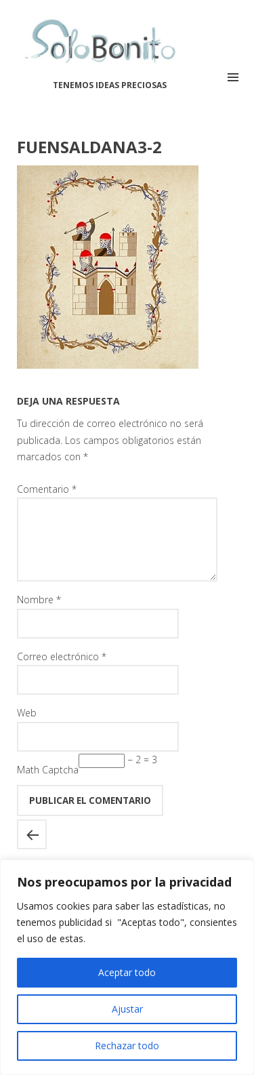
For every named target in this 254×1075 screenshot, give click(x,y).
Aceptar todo (127, 972)
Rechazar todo (127, 1045)
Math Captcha (48, 785)
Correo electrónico (61, 672)
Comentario (47, 489)
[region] (127, 967)
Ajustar (127, 1008)
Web (27, 729)
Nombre (39, 615)
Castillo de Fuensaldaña (32, 851)
